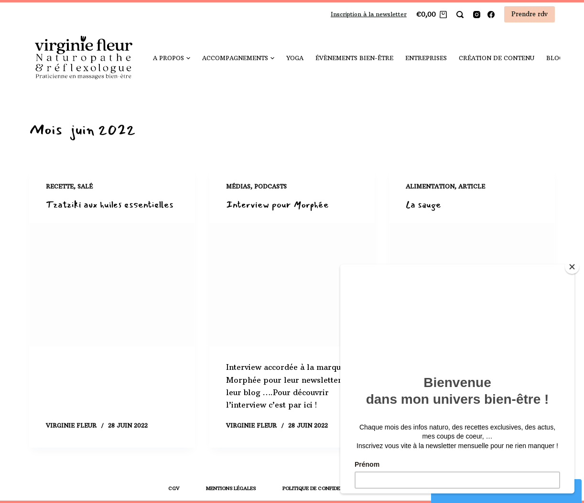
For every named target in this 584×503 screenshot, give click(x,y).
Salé (85, 186)
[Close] (572, 267)
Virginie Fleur (71, 425)
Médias (238, 186)
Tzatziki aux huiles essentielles (110, 204)
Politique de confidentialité (322, 488)
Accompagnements (238, 58)
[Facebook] (491, 14)
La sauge (423, 204)
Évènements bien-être (354, 58)
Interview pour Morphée (277, 204)
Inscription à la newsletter (369, 14)
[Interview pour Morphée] (292, 285)
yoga (294, 58)
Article (471, 186)
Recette (60, 186)
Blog (558, 58)
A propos (171, 58)
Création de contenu (496, 58)
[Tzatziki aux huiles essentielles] (112, 285)
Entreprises (426, 58)
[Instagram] (476, 14)
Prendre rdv (529, 14)
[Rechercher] (460, 14)
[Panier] (431, 14)
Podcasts (270, 186)
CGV (173, 488)
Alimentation (430, 186)
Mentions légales (231, 488)
